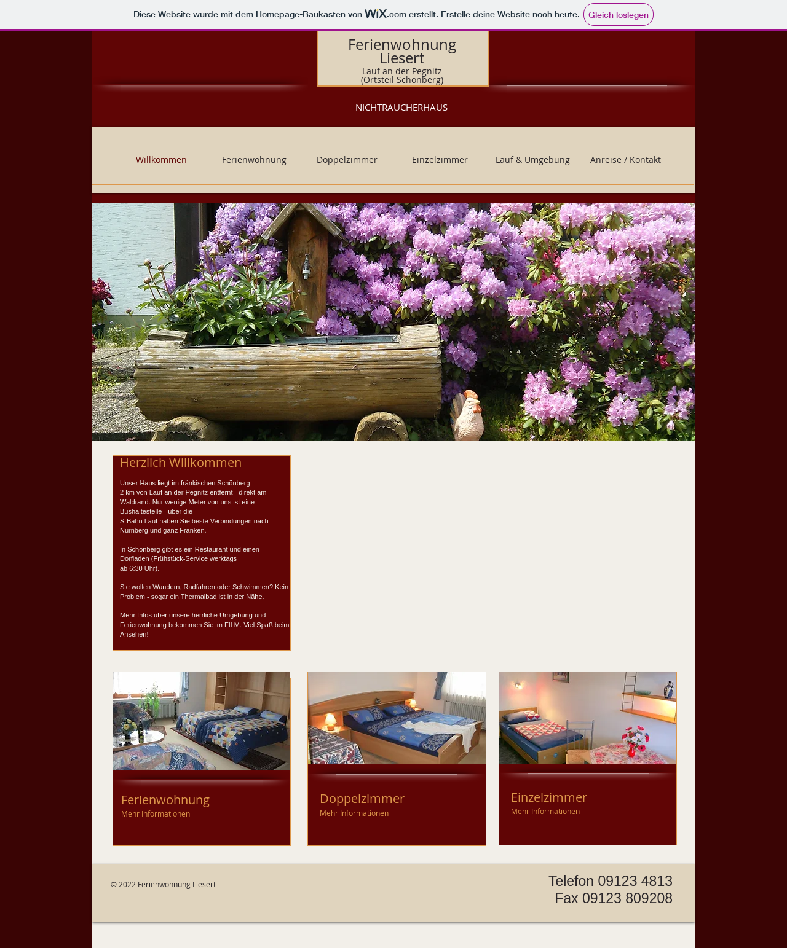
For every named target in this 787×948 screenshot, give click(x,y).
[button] (393, 322)
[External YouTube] (490, 550)
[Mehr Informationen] (156, 814)
